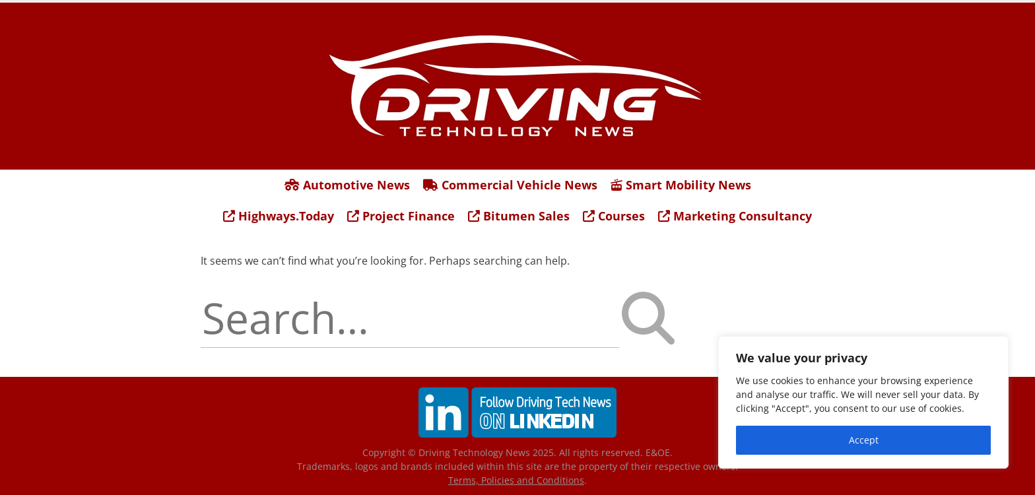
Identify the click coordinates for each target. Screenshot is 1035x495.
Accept (864, 440)
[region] (863, 402)
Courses (614, 216)
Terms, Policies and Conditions (516, 480)
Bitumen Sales (519, 216)
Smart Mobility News (681, 185)
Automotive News (347, 185)
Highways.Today (278, 216)
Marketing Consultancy (735, 216)
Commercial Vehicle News (510, 185)
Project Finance (401, 216)
